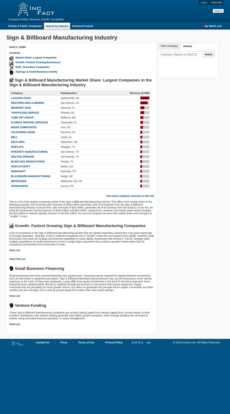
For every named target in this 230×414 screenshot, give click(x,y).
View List (14, 250)
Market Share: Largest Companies (36, 57)
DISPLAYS (17, 146)
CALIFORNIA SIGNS (23, 132)
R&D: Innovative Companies (32, 67)
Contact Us (42, 342)
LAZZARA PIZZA (21, 98)
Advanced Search (82, 26)
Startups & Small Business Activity (37, 71)
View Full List (17, 259)
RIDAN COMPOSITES (24, 127)
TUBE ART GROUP (22, 117)
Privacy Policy (114, 342)
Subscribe (216, 2)
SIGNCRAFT (18, 171)
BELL (14, 137)
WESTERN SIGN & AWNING (27, 102)
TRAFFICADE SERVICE (25, 112)
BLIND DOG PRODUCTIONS (28, 161)
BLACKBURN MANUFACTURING (30, 176)
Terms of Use (86, 342)
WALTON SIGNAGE (22, 156)
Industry (187, 46)
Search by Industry (57, 26)
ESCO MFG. (18, 142)
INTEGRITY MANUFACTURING (29, 151)
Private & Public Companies (25, 26)
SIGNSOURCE (19, 186)
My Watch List (211, 26)
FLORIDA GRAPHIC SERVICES (29, 122)
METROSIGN (18, 181)
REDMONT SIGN (21, 107)
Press (63, 342)
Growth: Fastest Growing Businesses (38, 62)
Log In (204, 2)
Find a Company (169, 46)
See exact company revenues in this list (130, 196)
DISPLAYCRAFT (20, 166)
